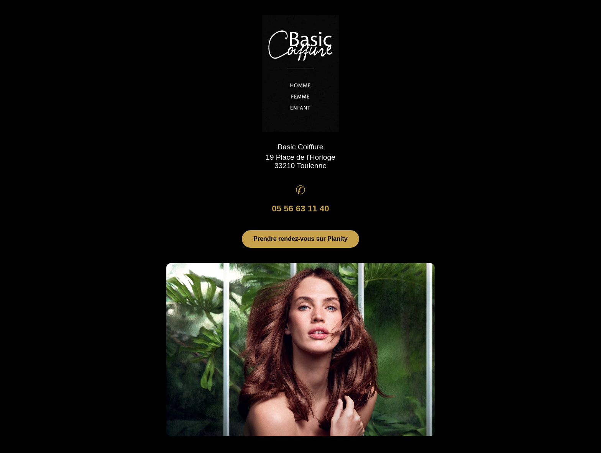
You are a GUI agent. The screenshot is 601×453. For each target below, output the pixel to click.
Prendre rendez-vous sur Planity (300, 238)
